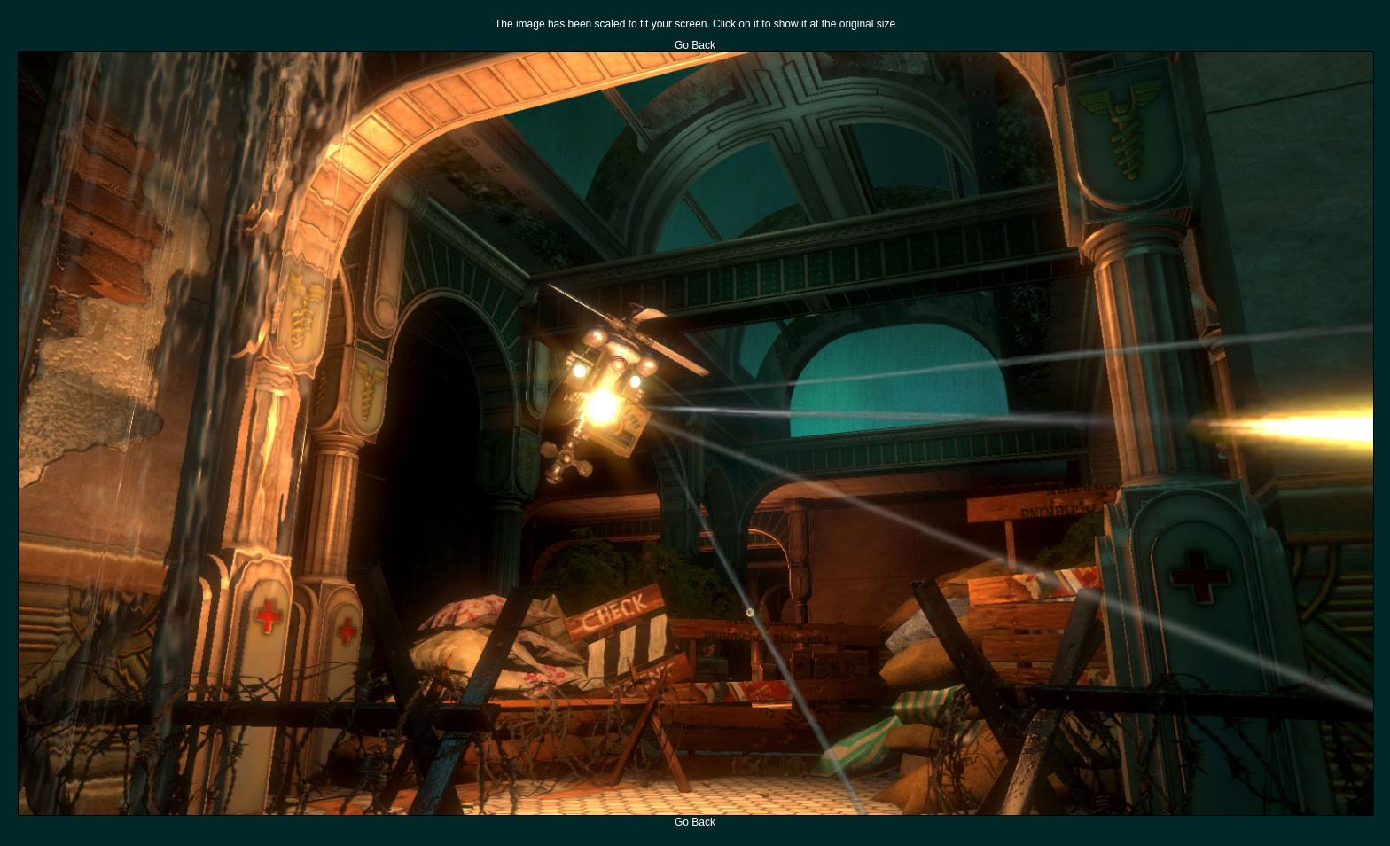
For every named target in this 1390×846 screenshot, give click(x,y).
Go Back (695, 45)
